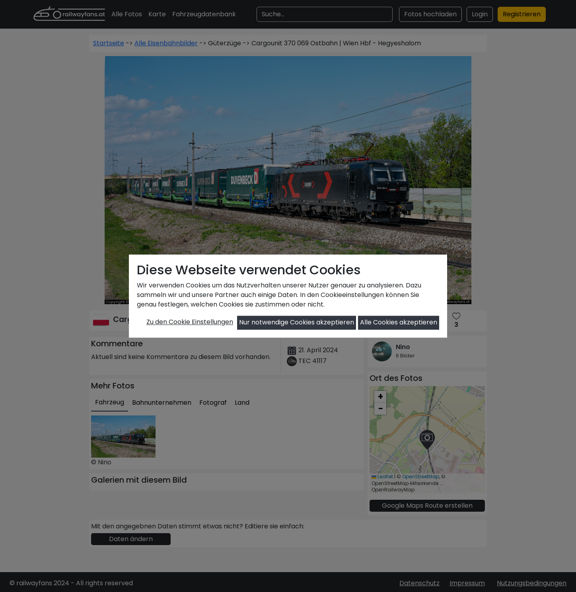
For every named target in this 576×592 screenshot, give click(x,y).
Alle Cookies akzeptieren (398, 322)
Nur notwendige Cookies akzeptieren (296, 322)
